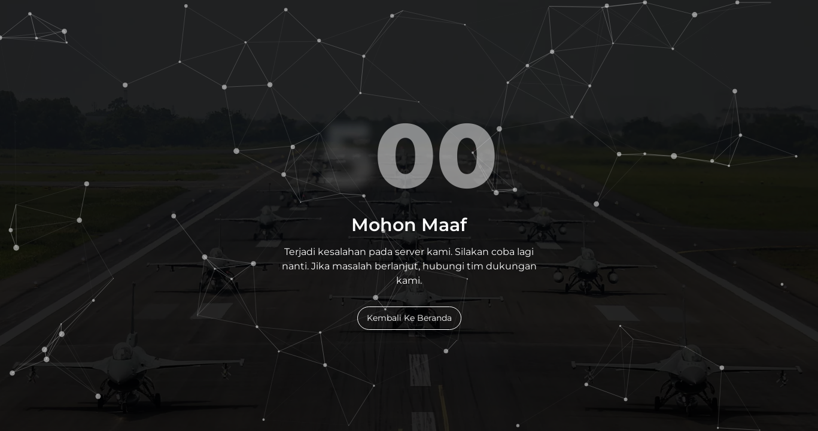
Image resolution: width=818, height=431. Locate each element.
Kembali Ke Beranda (409, 317)
